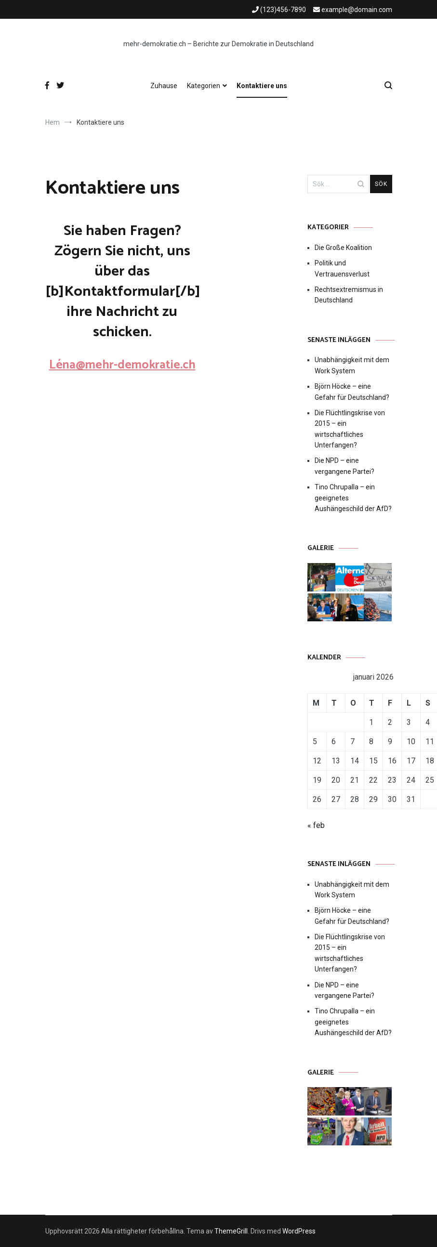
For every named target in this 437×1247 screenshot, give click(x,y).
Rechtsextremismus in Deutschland (349, 295)
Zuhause (163, 86)
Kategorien (203, 86)
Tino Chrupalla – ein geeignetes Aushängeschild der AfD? (353, 497)
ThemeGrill (231, 1231)
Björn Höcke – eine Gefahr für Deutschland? (352, 391)
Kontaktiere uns (262, 86)
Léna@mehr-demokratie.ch (122, 365)
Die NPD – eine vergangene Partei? (344, 466)
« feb (316, 825)
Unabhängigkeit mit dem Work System (352, 365)
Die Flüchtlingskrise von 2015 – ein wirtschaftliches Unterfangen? (350, 429)
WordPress (299, 1231)
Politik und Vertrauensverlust (342, 268)
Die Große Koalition (343, 247)
